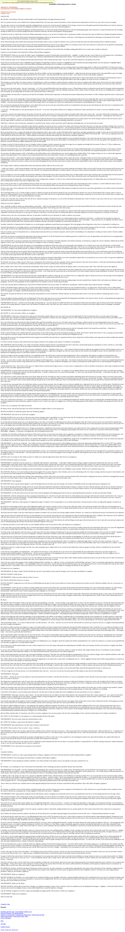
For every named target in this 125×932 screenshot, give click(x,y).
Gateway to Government (7, 915)
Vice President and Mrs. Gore (23, 911)
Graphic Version (5, 927)
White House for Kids (38, 915)
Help (26, 916)
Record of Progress (6, 913)
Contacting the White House (23, 915)
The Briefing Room (17, 913)
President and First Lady (7, 911)
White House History (6, 916)
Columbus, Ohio (5, 904)
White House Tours (18, 916)
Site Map (3, 924)
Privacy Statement (6, 918)
